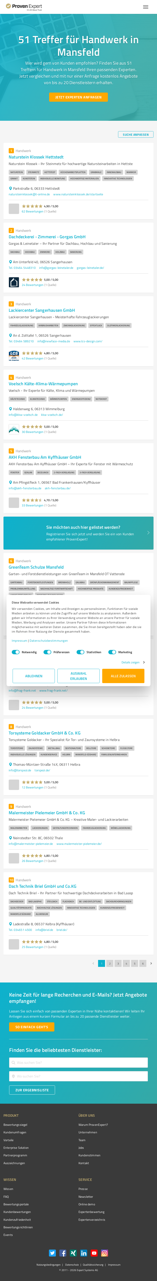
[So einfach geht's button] (31, 1026)
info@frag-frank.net (22, 690)
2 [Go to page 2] (109, 963)
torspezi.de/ (42, 770)
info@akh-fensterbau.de (25, 488)
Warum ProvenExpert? (93, 1125)
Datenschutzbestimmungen (49, 640)
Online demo (86, 1204)
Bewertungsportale (16, 1204)
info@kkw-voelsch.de (23, 415)
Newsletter (85, 1197)
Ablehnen (33, 675)
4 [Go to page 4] (126, 963)
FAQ (6, 1197)
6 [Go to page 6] (142, 963)
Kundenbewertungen (17, 1212)
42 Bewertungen (32, 358)
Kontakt (83, 1163)
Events (8, 1235)
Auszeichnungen (14, 1163)
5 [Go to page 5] (134, 963)
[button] (32, 206)
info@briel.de (44, 930)
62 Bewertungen (32, 211)
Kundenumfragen (14, 1132)
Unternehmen (87, 1132)
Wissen (8, 1189)
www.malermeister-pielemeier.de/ (79, 844)
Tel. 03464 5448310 (22, 268)
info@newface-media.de (53, 341)
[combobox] (78, 1062)
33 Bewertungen (32, 505)
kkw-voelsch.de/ (52, 415)
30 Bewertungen (32, 432)
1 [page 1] (101, 963)
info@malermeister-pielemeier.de (31, 844)
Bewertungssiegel (15, 1125)
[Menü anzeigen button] (146, 7)
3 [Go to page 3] (118, 963)
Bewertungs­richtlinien (18, 1227)
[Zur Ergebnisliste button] (32, 1090)
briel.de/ (62, 930)
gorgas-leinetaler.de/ (90, 268)
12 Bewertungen (32, 787)
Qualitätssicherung (93, 1264)
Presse (83, 1189)
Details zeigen (130, 662)
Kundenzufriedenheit (17, 1219)
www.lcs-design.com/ (88, 341)
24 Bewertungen (32, 285)
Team (82, 1140)
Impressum (20, 640)
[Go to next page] (151, 963)
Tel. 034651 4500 (20, 930)
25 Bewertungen (32, 947)
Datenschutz (72, 1264)
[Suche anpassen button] (136, 134)
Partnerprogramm (15, 1155)
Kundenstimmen (89, 1155)
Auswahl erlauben (78, 676)
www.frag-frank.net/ (53, 690)
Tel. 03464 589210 (21, 341)
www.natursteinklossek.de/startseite (78, 194)
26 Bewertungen (32, 861)
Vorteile (8, 1140)
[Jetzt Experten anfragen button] (78, 97)
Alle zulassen (123, 675)
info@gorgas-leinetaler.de (56, 268)
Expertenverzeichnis (91, 1219)
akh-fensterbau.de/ (58, 488)
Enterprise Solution (16, 1148)
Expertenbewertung (91, 1212)
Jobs (81, 1148)
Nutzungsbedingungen (48, 1264)
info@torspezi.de (20, 770)
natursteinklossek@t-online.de (29, 194)
